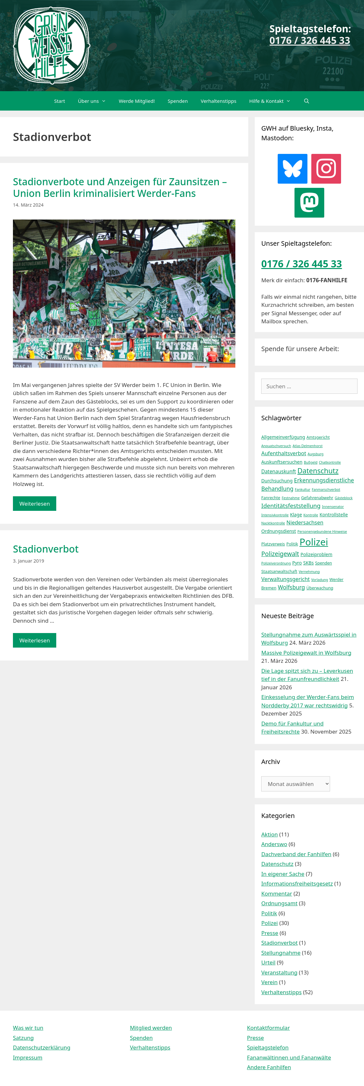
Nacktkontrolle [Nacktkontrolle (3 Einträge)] (273, 523)
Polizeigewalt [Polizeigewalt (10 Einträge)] (280, 554)
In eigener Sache (282, 873)
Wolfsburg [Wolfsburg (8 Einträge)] (291, 587)
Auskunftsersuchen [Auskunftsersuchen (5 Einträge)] (281, 462)
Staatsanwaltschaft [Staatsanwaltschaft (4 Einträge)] (279, 571)
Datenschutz (277, 863)
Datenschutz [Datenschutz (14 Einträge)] (317, 470)
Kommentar (276, 893)
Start (59, 101)
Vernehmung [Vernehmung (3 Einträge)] (309, 571)
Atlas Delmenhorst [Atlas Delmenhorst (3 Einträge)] (308, 446)
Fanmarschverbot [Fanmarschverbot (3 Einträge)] (326, 489)
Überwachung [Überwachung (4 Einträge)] (319, 588)
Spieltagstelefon (268, 1047)
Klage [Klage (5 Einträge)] (296, 514)
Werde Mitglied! (137, 101)
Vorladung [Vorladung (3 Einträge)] (319, 579)
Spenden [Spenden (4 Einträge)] (323, 563)
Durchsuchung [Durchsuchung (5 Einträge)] (277, 481)
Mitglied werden (151, 1027)
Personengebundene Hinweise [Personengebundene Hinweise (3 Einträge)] (322, 531)
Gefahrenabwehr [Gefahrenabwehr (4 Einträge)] (317, 497)
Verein (269, 982)
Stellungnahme (280, 952)
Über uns (95, 101)
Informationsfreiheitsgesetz (297, 883)
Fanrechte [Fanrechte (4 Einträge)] (270, 497)
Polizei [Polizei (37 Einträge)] (313, 541)
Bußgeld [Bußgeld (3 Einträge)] (310, 462)
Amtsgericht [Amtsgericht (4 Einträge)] (318, 437)
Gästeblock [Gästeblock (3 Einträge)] (343, 498)
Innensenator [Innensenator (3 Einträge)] (333, 506)
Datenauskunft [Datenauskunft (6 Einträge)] (278, 471)
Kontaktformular (268, 1027)
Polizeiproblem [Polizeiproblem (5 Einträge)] (317, 554)
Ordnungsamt (279, 903)
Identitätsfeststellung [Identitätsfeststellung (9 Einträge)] (290, 505)
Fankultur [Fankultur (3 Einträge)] (302, 489)
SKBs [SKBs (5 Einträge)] (308, 563)
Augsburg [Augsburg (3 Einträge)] (316, 454)
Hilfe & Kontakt (273, 101)
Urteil (268, 962)
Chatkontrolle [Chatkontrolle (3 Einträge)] (330, 462)
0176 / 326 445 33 (310, 40)
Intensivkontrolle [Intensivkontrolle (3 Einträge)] (275, 515)
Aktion (269, 834)
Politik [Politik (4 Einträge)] (292, 544)
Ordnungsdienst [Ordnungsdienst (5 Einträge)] (278, 531)
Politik (269, 913)
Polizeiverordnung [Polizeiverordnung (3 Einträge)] (276, 563)
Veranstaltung (279, 972)
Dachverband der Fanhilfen (296, 854)
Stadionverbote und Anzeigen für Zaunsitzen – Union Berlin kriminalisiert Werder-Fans (120, 187)
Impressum (27, 1057)
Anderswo (274, 844)
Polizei (269, 923)
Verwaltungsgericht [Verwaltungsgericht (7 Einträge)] (285, 579)
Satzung (23, 1037)
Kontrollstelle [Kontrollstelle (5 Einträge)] (334, 514)
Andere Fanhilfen (269, 1067)
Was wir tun (28, 1027)
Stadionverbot (46, 548)
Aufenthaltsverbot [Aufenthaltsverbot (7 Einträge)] (283, 453)
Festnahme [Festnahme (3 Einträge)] (291, 498)
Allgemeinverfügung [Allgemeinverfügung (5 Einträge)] (283, 437)
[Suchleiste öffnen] (306, 101)
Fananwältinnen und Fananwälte (289, 1057)
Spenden (178, 101)
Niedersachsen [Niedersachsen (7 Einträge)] (304, 522)
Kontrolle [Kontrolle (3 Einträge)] (311, 515)
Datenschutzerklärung (41, 1047)
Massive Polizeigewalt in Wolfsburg (306, 652)
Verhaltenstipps (218, 101)
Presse (269, 933)
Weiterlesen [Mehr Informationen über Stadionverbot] (34, 640)
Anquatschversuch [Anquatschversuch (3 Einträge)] (276, 446)
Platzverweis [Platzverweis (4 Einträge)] (273, 544)
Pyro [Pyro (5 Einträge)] (297, 563)
